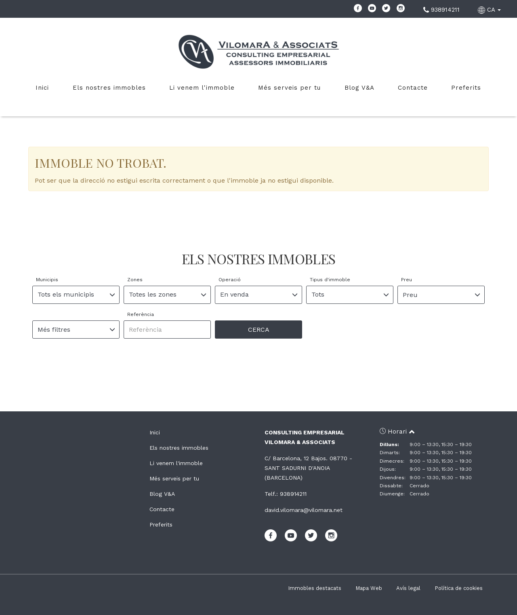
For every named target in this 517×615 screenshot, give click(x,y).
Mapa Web (368, 588)
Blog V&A (359, 87)
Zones (135, 279)
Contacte (413, 87)
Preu (406, 279)
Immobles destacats (314, 588)
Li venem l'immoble (202, 87)
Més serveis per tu (289, 87)
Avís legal (408, 588)
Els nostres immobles (109, 87)
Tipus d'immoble (330, 279)
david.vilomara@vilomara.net (304, 510)
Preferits (466, 87)
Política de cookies (459, 588)
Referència (140, 314)
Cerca (258, 329)
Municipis (47, 279)
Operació (230, 279)
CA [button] (490, 9)
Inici (42, 87)
